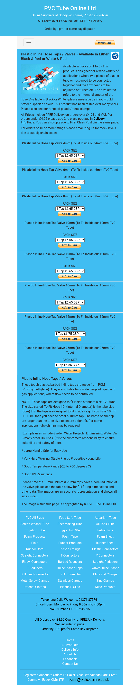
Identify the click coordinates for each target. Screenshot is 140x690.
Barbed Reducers (70, 562)
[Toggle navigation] (28, 42)
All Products (69, 645)
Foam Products (34, 536)
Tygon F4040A (70, 530)
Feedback (70, 659)
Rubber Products (70, 543)
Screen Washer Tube (35, 524)
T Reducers (35, 568)
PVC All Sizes (34, 518)
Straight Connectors (35, 555)
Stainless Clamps (70, 580)
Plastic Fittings (70, 549)
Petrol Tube (105, 530)
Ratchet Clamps (35, 587)
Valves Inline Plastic (105, 568)
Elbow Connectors (34, 562)
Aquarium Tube (105, 518)
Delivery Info (70, 649)
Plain (34, 543)
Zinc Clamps (105, 580)
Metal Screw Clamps (34, 580)
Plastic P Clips (70, 587)
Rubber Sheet (105, 543)
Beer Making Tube (70, 524)
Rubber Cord (34, 549)
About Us (70, 654)
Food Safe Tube (70, 518)
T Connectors (70, 555)
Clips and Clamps (105, 574)
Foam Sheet (105, 536)
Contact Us (70, 664)
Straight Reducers (105, 562)
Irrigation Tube (35, 530)
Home (70, 640)
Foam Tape (70, 536)
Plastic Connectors (105, 549)
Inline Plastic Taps (70, 568)
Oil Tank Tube (105, 524)
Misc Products (105, 587)
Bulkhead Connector (35, 574)
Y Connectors (105, 555)
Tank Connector (70, 574)
